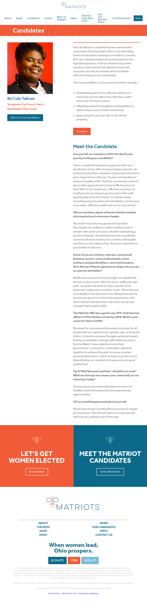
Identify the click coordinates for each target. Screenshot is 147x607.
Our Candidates (110, 471)
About (43, 523)
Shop (43, 533)
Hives (43, 537)
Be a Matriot (37, 471)
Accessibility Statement (88, 596)
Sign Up (90, 563)
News (104, 523)
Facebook (82, 131)
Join (74, 563)
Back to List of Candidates (25, 117)
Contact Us (104, 537)
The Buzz (43, 528)
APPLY (104, 533)
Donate (57, 563)
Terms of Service (69, 596)
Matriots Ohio (73, 5)
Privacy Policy (54, 596)
